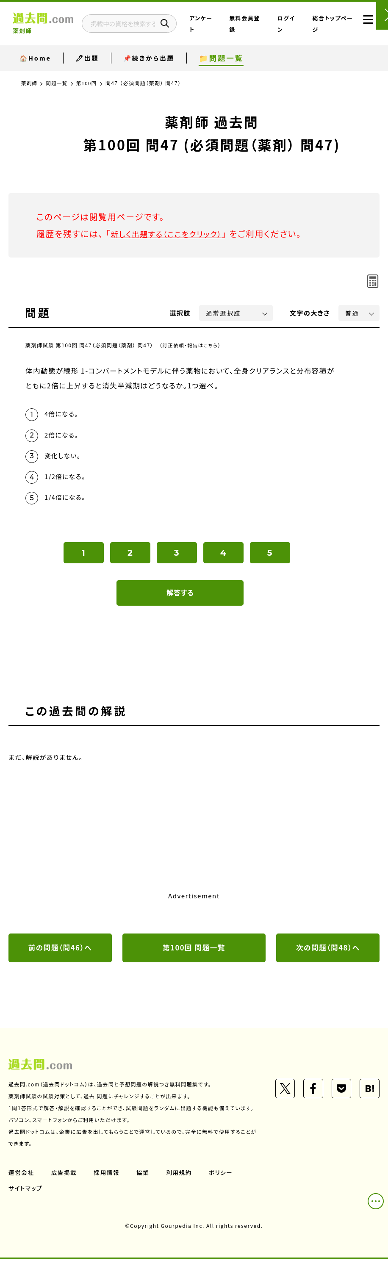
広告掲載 (65, 1190)
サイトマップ (25, 1206)
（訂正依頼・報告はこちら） (191, 345)
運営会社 (21, 1190)
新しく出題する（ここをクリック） (172, 233)
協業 (144, 1190)
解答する (180, 597)
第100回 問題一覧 (194, 952)
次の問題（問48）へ (328, 952)
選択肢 (180, 312)
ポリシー (223, 1190)
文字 (310, 312)
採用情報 (108, 1190)
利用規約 (181, 1190)
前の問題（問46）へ (60, 952)
